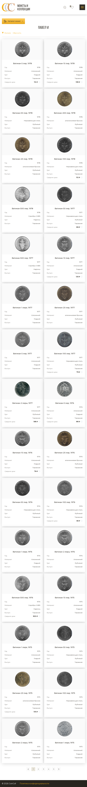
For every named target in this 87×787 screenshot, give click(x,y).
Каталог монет (14, 21)
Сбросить (17, 33)
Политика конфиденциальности (34, 783)
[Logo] (16, 7)
